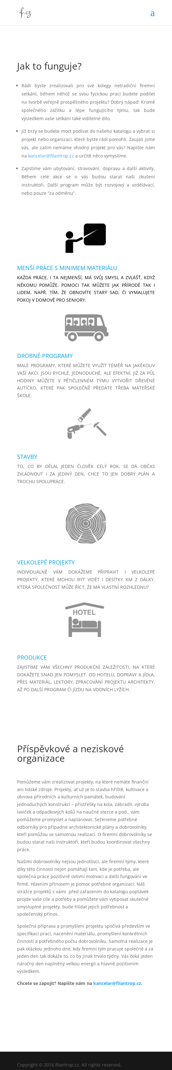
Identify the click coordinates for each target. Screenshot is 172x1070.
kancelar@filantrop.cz (51, 156)
